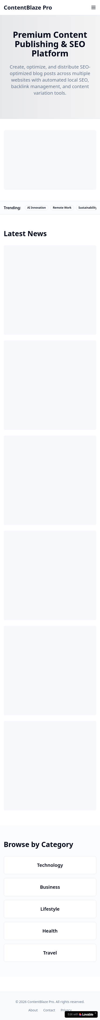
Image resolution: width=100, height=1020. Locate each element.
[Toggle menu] (93, 7)
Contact (49, 1010)
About (33, 1010)
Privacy (66, 1010)
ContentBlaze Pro (28, 7)
